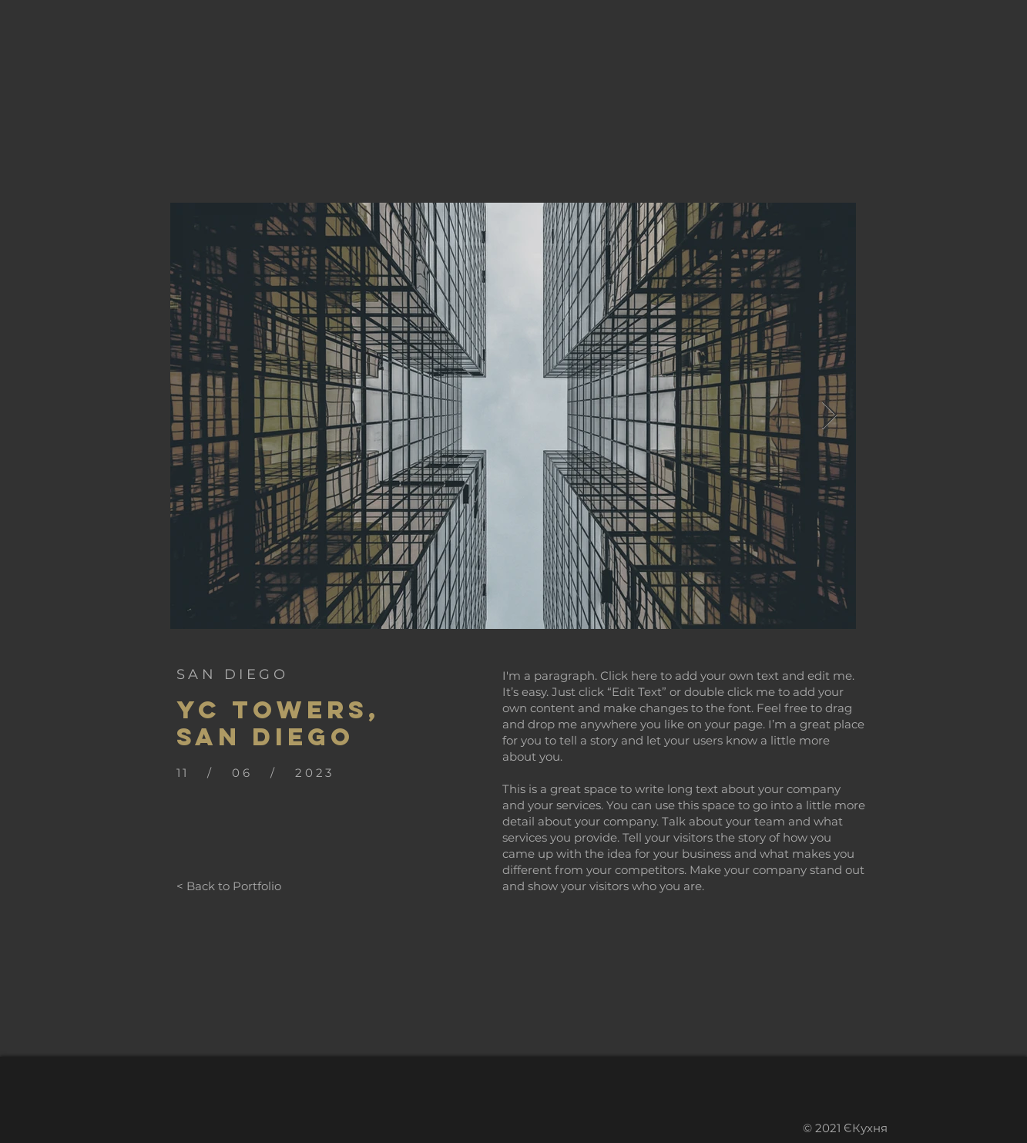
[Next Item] (829, 416)
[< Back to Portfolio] (228, 885)
